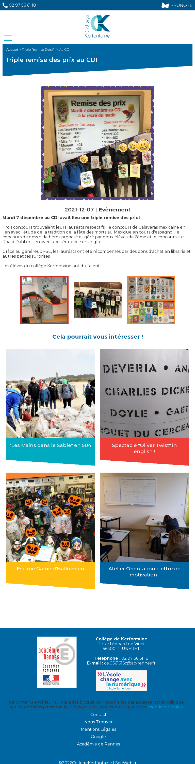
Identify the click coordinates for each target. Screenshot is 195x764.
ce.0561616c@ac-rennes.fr (130, 659)
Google (98, 732)
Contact (98, 710)
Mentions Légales (98, 725)
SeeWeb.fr (126, 759)
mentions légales (165, 703)
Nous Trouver (98, 718)
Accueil (12, 49)
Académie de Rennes (98, 740)
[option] (44, 300)
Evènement (115, 209)
